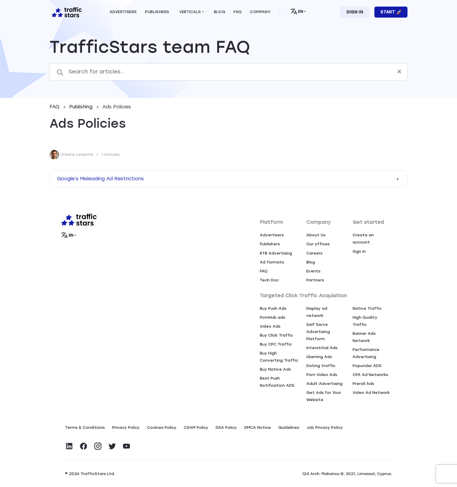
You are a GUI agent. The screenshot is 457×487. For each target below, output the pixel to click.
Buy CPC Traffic (276, 344)
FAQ (55, 107)
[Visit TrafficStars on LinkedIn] (69, 446)
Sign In (354, 12)
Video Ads (270, 326)
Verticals (190, 12)
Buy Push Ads (273, 308)
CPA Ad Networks (370, 374)
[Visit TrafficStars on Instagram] (98, 446)
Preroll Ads (363, 383)
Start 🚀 (391, 12)
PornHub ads (272, 317)
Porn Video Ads (321, 374)
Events (313, 271)
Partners (315, 280)
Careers (314, 253)
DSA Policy (226, 427)
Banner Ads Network (364, 337)
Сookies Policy (161, 427)
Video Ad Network (371, 392)
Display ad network (316, 312)
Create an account (363, 238)
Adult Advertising (324, 383)
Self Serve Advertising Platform (318, 331)
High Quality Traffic (365, 321)
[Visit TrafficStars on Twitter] (112, 446)
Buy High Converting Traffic (279, 357)
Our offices (318, 244)
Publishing (81, 107)
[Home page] (66, 12)
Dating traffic (320, 365)
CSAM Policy (196, 427)
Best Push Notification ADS (277, 382)
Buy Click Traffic (276, 335)
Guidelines (288, 427)
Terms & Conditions (85, 427)
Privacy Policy (126, 427)
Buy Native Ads (275, 369)
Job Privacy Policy (325, 427)
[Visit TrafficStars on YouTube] (126, 446)
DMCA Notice (257, 427)
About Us (315, 235)
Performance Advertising (366, 353)
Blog (310, 262)
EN (296, 11)
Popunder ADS (367, 365)
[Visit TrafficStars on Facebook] (83, 446)
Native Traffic (367, 308)
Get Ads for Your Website (323, 396)
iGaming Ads (319, 357)
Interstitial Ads (321, 348)
